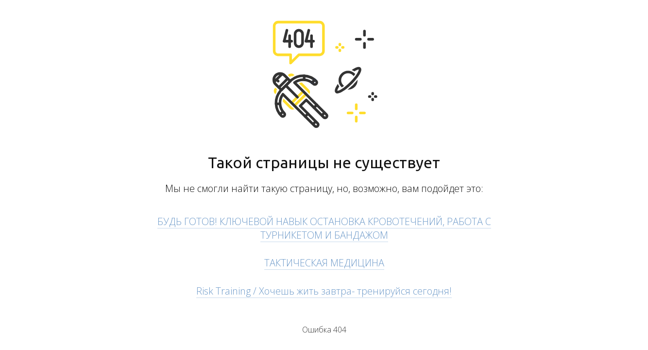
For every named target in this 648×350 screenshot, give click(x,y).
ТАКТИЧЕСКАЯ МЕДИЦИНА (324, 262)
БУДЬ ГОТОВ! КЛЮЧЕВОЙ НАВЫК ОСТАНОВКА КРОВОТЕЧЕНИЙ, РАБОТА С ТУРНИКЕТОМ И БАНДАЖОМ (324, 228)
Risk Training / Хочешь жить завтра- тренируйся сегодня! (324, 291)
